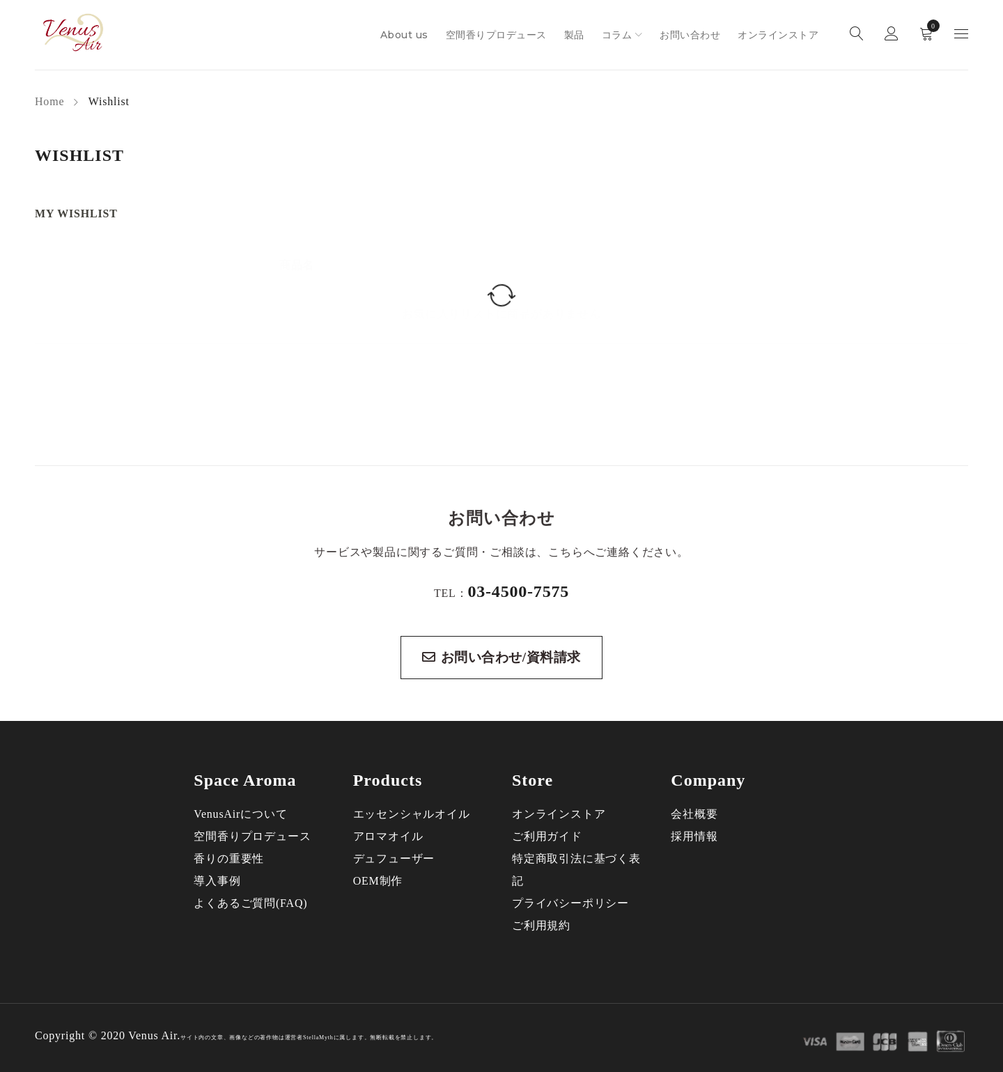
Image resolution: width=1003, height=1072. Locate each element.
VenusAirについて (240, 814)
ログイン (892, 35)
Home (49, 101)
